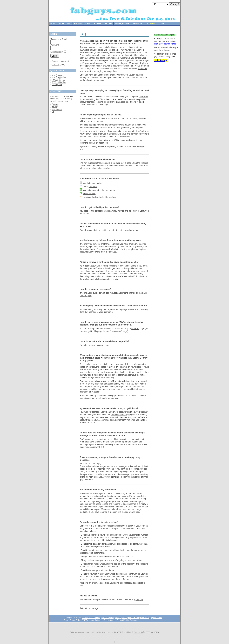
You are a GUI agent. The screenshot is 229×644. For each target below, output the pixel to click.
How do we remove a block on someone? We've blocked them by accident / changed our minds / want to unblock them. (111, 323)
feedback (84, 512)
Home (53, 24)
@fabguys (138, 599)
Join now (55, 64)
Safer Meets (144, 618)
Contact (120, 620)
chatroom (93, 186)
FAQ (112, 618)
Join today (160, 60)
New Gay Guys (57, 75)
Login (161, 24)
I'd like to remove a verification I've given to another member (109, 262)
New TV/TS (56, 79)
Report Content (110, 620)
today (99, 183)
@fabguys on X (121, 618)
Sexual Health (133, 618)
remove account (118, 414)
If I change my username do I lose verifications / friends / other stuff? (113, 306)
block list (135, 328)
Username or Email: (58, 39)
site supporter (99, 121)
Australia (55, 104)
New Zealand (57, 110)
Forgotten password (60, 61)
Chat (87, 24)
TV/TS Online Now (59, 83)
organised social (99, 583)
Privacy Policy (75, 620)
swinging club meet (120, 583)
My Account (65, 24)
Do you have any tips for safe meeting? (99, 522)
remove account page (98, 345)
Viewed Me (137, 24)
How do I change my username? (95, 289)
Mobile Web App (130, 620)
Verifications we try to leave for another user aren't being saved (110, 240)
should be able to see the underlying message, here (113, 69)
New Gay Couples (59, 77)
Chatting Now (57, 85)
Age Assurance (156, 618)
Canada (55, 106)
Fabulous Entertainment (91, 618)
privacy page (108, 372)
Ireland (54, 108)
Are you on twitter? (89, 596)
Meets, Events (122, 24)
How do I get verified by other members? (99, 207)
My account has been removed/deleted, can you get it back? (109, 408)
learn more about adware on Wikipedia (105, 140)
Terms (66, 620)
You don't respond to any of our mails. (98, 489)
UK (53, 112)
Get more (150, 24)
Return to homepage (89, 608)
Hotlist (97, 24)
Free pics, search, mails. (165, 44)
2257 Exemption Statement (92, 620)
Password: (54, 45)
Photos (108, 24)
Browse (78, 24)
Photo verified (89, 193)
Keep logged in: (56, 52)
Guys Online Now (58, 81)
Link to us (105, 618)
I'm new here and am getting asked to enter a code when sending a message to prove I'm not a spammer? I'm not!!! (112, 434)
